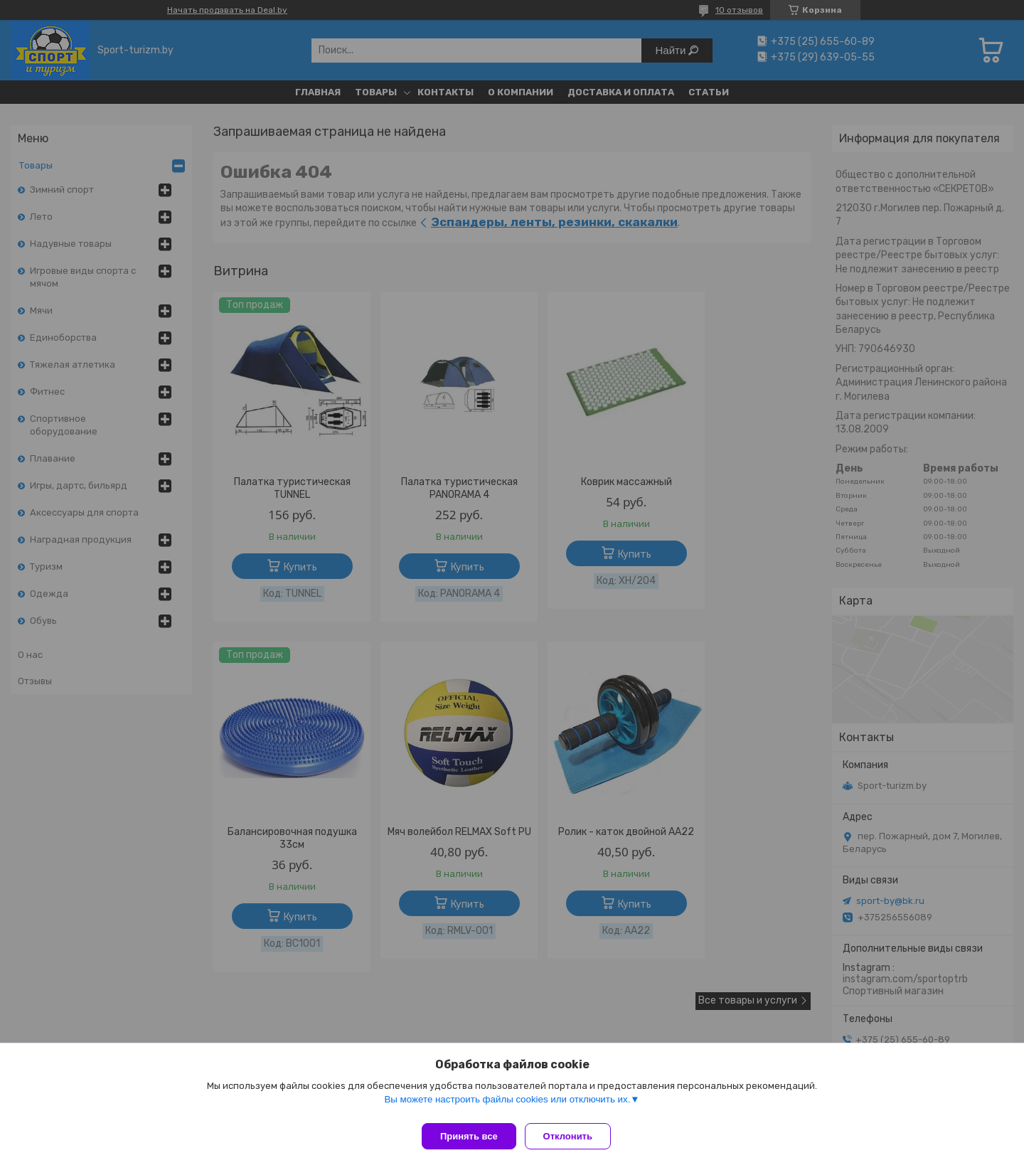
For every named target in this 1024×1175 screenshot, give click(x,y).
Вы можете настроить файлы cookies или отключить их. (507, 1105)
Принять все (469, 1136)
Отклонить (573, 1136)
